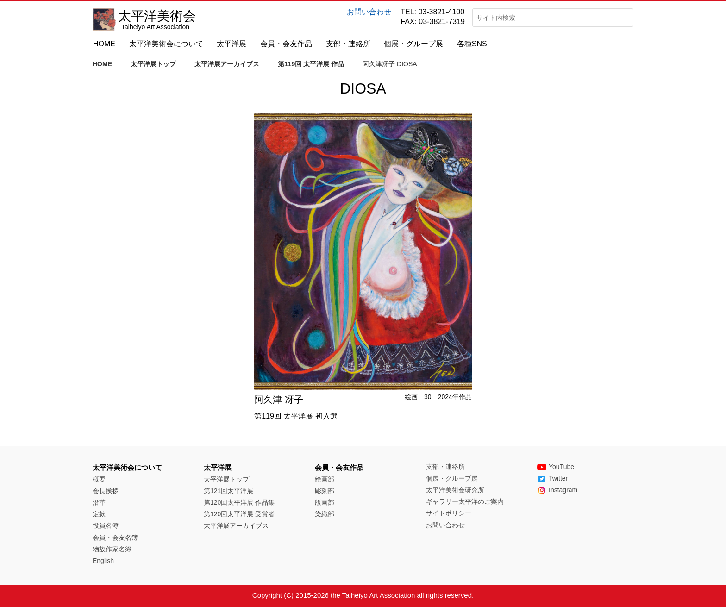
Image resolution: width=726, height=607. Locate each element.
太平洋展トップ (153, 64)
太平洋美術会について (166, 44)
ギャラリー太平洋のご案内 (465, 501)
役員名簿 (106, 525)
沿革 (99, 502)
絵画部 (324, 479)
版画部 (324, 502)
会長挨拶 (106, 490)
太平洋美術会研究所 (455, 490)
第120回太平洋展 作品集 (239, 502)
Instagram (557, 490)
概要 (99, 479)
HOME (104, 44)
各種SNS (472, 44)
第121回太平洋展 (228, 490)
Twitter (552, 478)
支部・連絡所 (348, 44)
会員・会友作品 (286, 44)
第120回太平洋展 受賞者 (239, 514)
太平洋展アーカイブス (226, 64)
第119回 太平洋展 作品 (311, 64)
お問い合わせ (369, 12)
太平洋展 (231, 44)
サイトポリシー (448, 513)
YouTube (555, 466)
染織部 (324, 514)
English (103, 560)
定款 (99, 514)
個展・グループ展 (413, 44)
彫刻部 (324, 490)
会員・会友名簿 (115, 537)
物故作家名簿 (112, 549)
